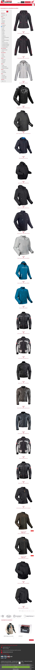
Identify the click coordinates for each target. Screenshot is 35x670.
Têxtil (2, 54)
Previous (1, 616)
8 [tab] (18, 618)
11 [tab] (23, 618)
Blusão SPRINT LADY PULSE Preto (23, 383)
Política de (16, 669)
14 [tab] (28, 618)
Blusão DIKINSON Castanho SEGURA (23, 533)
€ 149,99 (24, 532)
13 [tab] (26, 618)
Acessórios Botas (4, 42)
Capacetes (3, 25)
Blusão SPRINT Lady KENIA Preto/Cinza (23, 333)
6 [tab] (15, 618)
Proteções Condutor (5, 40)
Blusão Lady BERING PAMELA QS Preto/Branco (23, 133)
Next (33, 616)
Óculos (2, 38)
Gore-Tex (3, 56)
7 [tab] (16, 618)
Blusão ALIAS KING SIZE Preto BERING (23, 583)
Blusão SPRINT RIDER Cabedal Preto (23, 433)
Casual (2, 33)
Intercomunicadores (5, 37)
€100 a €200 (3, 76)
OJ (2, 19)
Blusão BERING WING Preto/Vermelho (23, 58)
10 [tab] (21, 618)
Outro (2, 51)
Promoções (3, 72)
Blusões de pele (4, 49)
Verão (2, 65)
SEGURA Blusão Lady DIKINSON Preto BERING (23, 508)
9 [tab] (19, 618)
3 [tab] (10, 618)
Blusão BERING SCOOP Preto (23, 158)
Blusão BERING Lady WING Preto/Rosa (23, 33)
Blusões (3, 26)
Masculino (3, 59)
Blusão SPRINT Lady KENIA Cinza (23, 358)
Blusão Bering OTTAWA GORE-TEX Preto (23, 233)
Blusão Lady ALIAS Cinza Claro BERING (23, 258)
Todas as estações (4, 68)
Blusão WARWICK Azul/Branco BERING (23, 283)
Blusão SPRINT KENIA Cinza (23, 458)
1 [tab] (7, 618)
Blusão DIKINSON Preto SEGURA (23, 558)
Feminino (3, 61)
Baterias (3, 30)
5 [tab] (13, 618)
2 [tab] (8, 618)
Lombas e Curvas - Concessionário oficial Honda (9, 645)
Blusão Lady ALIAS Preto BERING (23, 608)
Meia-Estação (4, 66)
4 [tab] (11, 618)
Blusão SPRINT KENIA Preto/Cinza (23, 483)
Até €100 (3, 75)
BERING (3, 18)
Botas (2, 29)
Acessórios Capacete (5, 44)
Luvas (2, 27)
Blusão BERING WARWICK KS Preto (23, 183)
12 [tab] (24, 618)
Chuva (2, 34)
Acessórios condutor (5, 45)
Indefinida (3, 36)
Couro (2, 55)
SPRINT (3, 22)
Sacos (2, 41)
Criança (3, 62)
